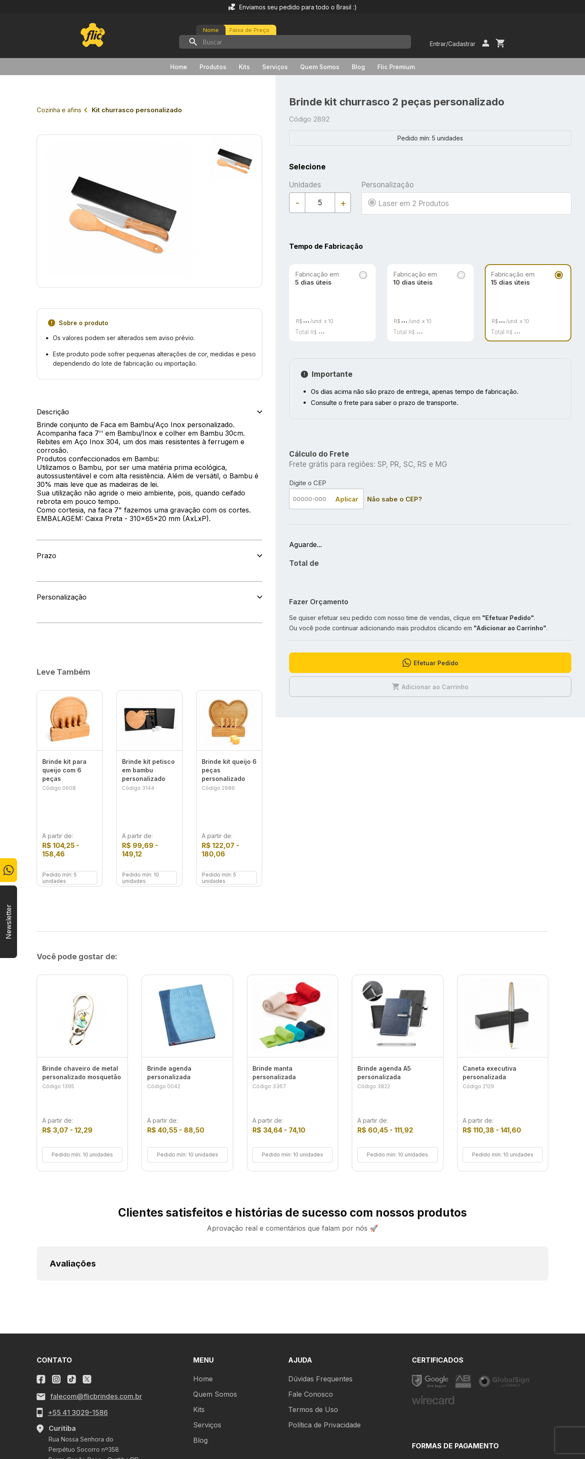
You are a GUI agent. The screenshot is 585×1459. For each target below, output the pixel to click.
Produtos (213, 66)
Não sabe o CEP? (394, 499)
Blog (358, 66)
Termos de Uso (313, 1291)
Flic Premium (396, 66)
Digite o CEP (307, 483)
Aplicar (346, 499)
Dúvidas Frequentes (320, 1261)
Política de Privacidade (324, 1307)
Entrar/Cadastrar (452, 43)
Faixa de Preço (249, 29)
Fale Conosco (310, 1276)
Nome (211, 29)
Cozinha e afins (59, 110)
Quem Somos (319, 66)
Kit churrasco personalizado (137, 110)
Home (178, 66)
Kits (244, 66)
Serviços (275, 66)
